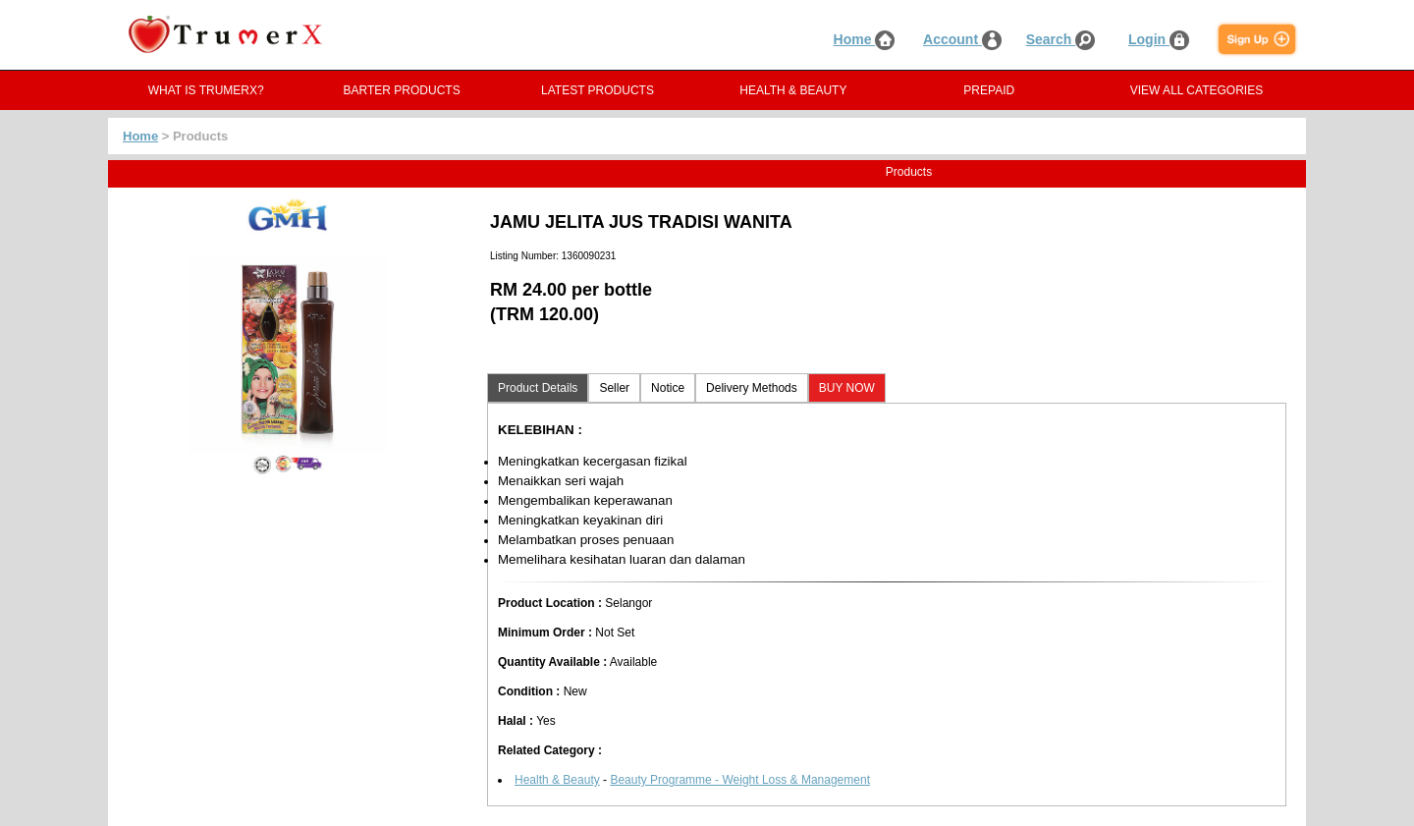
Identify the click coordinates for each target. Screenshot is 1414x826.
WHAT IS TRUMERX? (206, 90)
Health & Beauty (557, 780)
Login (1158, 39)
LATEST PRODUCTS (597, 90)
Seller (614, 388)
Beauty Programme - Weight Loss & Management (740, 780)
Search (1061, 39)
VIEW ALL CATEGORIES (1196, 90)
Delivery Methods (751, 388)
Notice (667, 388)
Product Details (537, 388)
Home (865, 39)
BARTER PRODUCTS (402, 90)
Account (962, 39)
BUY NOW (847, 388)
